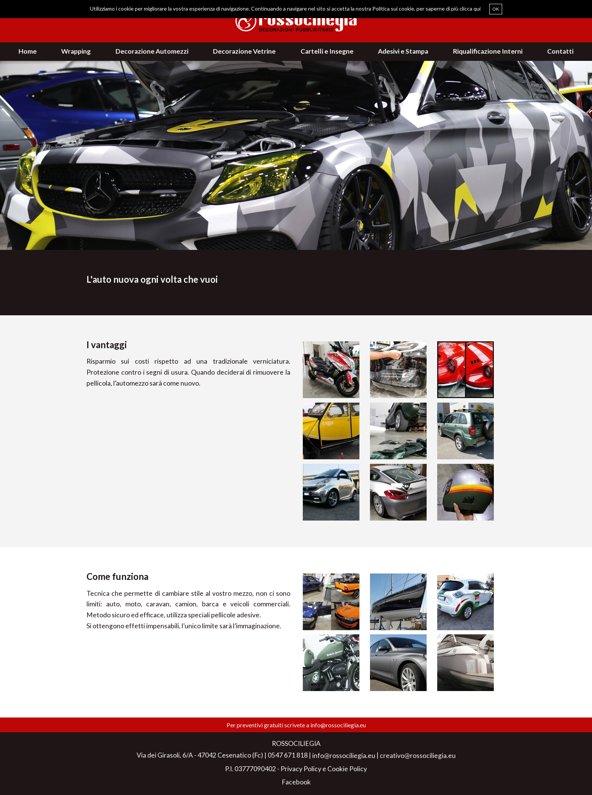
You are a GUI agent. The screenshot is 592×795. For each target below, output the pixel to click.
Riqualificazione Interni (488, 51)
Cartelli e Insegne (327, 51)
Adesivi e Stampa (403, 51)
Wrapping (76, 51)
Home (27, 51)
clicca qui (470, 8)
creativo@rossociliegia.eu (418, 755)
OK (495, 9)
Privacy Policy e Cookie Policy (324, 769)
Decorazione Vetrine (244, 51)
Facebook (296, 782)
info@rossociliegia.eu (338, 724)
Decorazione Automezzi (152, 51)
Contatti (560, 51)
